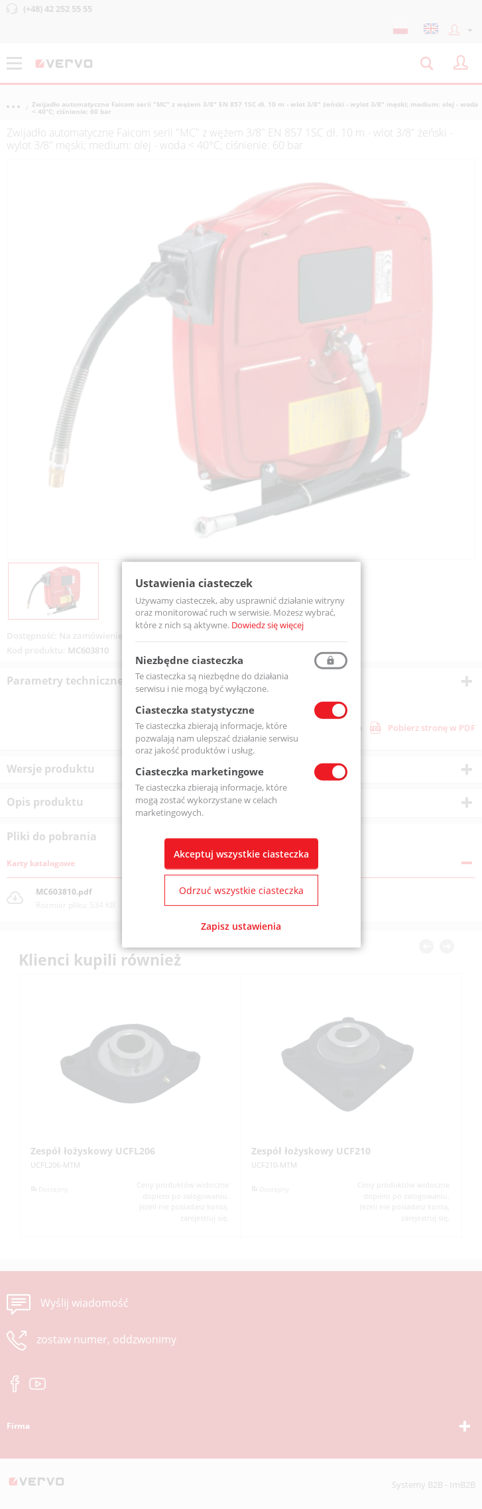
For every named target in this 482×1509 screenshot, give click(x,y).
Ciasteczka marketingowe (199, 771)
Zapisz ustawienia (241, 926)
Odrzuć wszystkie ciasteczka (241, 890)
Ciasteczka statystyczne (195, 709)
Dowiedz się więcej (267, 625)
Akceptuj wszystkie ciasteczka (241, 854)
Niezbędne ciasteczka (189, 660)
